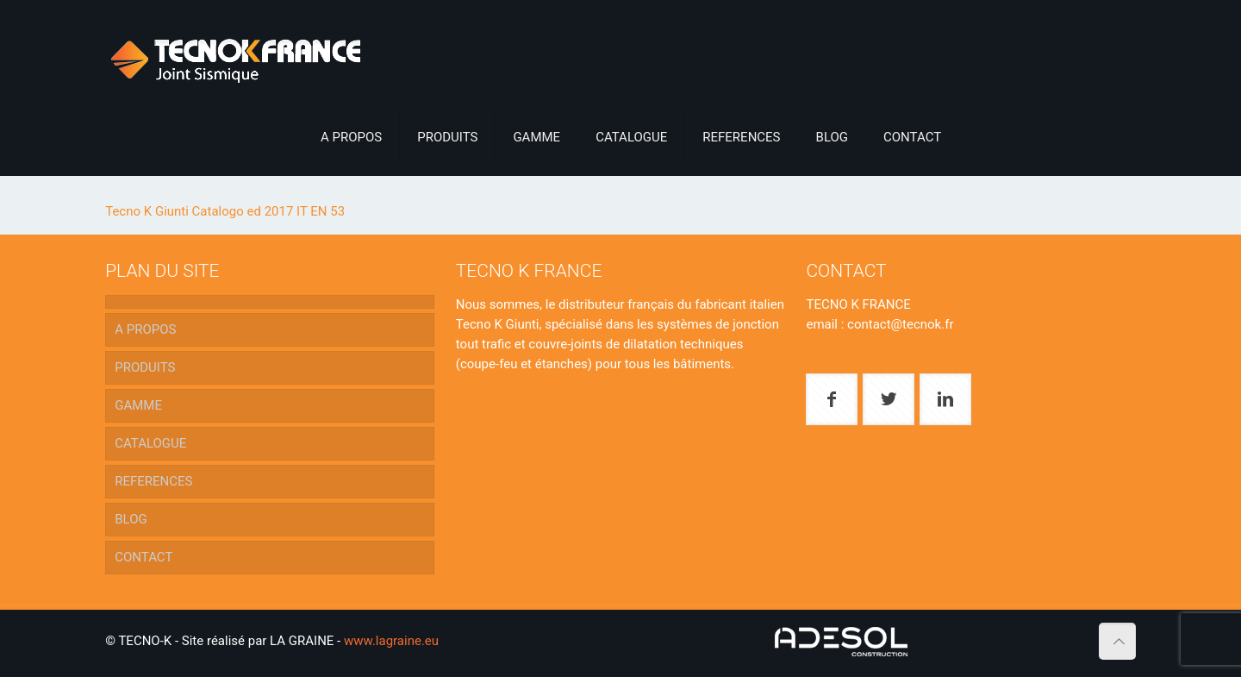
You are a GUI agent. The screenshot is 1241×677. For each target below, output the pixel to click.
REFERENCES (153, 481)
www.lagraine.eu (391, 641)
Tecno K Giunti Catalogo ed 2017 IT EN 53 (225, 211)
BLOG (131, 519)
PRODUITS (145, 367)
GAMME (138, 405)
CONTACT (143, 557)
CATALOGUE (150, 443)
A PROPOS (145, 329)
